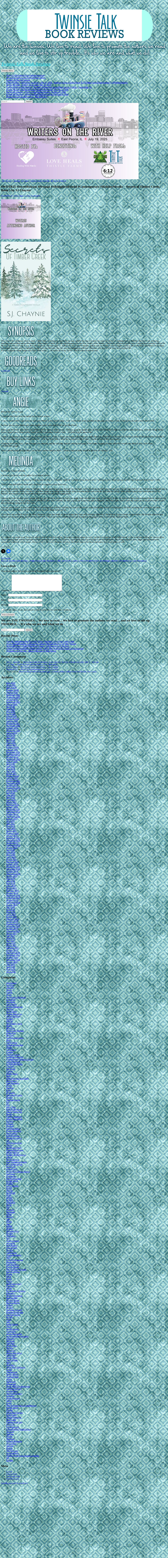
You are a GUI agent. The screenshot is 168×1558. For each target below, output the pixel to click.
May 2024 (10, 743)
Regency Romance (14, 1299)
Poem (8, 1280)
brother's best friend (14, 1041)
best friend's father (14, 1027)
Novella (9, 1253)
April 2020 (11, 860)
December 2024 (13, 727)
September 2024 (13, 734)
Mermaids (10, 1215)
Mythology (11, 1239)
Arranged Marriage (14, 1010)
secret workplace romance (17, 1339)
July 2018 (10, 910)
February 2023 (12, 779)
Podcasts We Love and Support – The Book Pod (26, 97)
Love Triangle (12, 1189)
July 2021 (10, 824)
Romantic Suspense (14, 1315)
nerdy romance (12, 1244)
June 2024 (10, 741)
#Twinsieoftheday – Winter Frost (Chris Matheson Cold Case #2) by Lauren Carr (41, 561)
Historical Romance (14, 1153)
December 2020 (13, 841)
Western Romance (14, 1444)
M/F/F (9, 1191)
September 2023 (13, 762)
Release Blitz (12, 1301)
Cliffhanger (11, 1053)
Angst (8, 998)
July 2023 (10, 767)
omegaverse (11, 1256)
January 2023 (12, 781)
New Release (11, 1249)
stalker (9, 1382)
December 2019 (13, 870)
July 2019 (10, 882)
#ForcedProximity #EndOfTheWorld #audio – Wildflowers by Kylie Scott (37, 649)
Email (4, 603)
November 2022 (13, 786)
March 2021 (11, 834)
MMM (9, 1229)
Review (9, 1308)
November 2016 (13, 958)
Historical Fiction (13, 1151)
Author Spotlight (13, 1019)
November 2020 (13, 844)
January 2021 (12, 839)
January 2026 (12, 696)
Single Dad (11, 1358)
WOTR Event (12, 1454)
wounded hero (12, 1456)
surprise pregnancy (14, 1397)
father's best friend (14, 1122)
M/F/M (9, 1194)
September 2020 (13, 848)
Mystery (9, 1237)
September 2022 (13, 791)
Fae (7, 1108)
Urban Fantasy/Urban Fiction (18, 1432)
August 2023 (11, 765)
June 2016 (10, 970)
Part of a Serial (12, 1268)
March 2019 (11, 891)
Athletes (9, 1012)
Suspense (10, 1399)
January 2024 (12, 753)
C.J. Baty (10, 668)
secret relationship (14, 1337)
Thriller (9, 1413)
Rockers (9, 1311)
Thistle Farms (12, 1411)
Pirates (9, 1277)
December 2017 (13, 927)
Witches (9, 1449)
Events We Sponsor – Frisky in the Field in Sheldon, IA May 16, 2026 (36, 92)
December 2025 (13, 698)
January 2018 (12, 925)
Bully (8, 1043)
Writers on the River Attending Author (22, 1459)
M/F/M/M (10, 1196)
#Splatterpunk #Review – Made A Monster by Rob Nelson (31, 654)
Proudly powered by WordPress (14, 1486)
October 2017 (12, 932)
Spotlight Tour (12, 1380)
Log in (9, 1475)
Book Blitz (11, 1036)
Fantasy (9, 1117)
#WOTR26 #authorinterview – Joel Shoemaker (37, 668)
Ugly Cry (10, 1428)
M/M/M (9, 1203)
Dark (8, 1079)
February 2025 (12, 722)
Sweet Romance (13, 1401)
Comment (6, 593)
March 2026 (11, 691)
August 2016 (11, 965)
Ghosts (9, 1148)
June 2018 (10, 913)
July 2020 (10, 853)
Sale (8, 1325)
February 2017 (12, 951)
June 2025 (10, 712)
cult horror (10, 1072)
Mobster (9, 1232)
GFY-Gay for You (13, 1146)
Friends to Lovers (13, 1141)
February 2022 (12, 808)
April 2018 (11, 918)
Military (9, 1220)
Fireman (9, 1127)
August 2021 (11, 822)
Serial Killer (11, 1349)
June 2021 (10, 827)
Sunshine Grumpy (14, 1392)
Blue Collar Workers (15, 1034)
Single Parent (12, 1363)
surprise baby (12, 1394)
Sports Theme (12, 1377)
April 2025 (11, 717)
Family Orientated (14, 1115)
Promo (9, 1292)
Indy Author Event (14, 1167)
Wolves (9, 1451)
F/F (7, 1105)
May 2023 (10, 772)
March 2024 (11, 748)
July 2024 (10, 738)
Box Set (9, 1038)
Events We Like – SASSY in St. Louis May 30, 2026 (28, 85)
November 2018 (13, 901)
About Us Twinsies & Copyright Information (25, 75)
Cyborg (9, 1074)
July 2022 (10, 796)
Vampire (10, 1435)
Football (9, 1129)
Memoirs (10, 1213)
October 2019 (12, 875)
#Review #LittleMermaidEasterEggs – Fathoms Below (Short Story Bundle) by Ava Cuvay (57, 675)
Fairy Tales (11, 1110)
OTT (8, 1260)
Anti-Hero (10, 1005)
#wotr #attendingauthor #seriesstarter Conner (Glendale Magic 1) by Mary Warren (41, 647)
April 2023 (11, 774)
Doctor (9, 1089)
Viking (9, 1440)
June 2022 (10, 798)
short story (10, 1354)
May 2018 (10, 915)
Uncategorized (12, 1430)
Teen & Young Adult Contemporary (21, 1408)
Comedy (10, 1055)
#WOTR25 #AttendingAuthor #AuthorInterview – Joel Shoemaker (114, 561)
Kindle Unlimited (13, 1182)
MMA (9, 1225)
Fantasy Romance (13, 1120)
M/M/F (9, 1201)
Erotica (9, 1101)
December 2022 (13, 784)
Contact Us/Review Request (18, 80)
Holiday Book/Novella (39, 181)
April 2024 (11, 746)
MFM (8, 1218)
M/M (8, 1198)
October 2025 (12, 703)
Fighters (9, 1124)
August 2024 (11, 736)
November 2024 (13, 729)
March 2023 (11, 777)
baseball (9, 1022)
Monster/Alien (12, 1234)
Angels (9, 996)
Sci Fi (8, 1330)
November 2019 (13, 872)
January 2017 (12, 953)
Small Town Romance (15, 1370)
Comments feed (13, 1479)
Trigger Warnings (13, 1420)
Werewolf (10, 1442)
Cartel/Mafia (11, 1046)
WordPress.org (12, 1482)
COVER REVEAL (14, 1067)
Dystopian (10, 1096)
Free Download (12, 1139)
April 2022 (11, 803)
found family (11, 1136)
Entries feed (11, 1477)
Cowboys (10, 1070)
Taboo (9, 1404)
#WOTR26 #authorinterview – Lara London (39, 670)
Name (4, 598)
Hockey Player (12, 1155)
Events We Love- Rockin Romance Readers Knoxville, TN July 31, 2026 (37, 89)
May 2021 (10, 829)
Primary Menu (7, 71)
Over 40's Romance (14, 1263)
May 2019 (10, 886)
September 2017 (13, 934)
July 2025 (10, 710)
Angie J (21, 196)
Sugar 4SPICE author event (18, 1389)
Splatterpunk (11, 1375)
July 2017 (10, 939)
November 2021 (13, 815)
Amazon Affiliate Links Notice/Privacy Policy (26, 78)
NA (7, 1241)
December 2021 (13, 812)
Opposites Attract (13, 1258)
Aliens (9, 993)
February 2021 (12, 836)
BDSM (9, 1024)
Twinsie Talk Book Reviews (25, 63)
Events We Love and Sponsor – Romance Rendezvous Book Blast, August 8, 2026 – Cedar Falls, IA (48, 87)
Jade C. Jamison (13, 665)
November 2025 (13, 700)
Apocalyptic (11, 1007)
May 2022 (10, 801)
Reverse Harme (12, 1306)
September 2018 (13, 906)
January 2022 (12, 810)
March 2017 (11, 949)
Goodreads (5, 371)
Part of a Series (12, 1270)
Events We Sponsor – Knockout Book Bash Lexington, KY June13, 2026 (37, 94)
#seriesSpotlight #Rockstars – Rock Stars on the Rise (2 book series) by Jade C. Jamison (60, 665)
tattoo (8, 1406)
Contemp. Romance (20, 181)
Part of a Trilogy (13, 1275)
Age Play (10, 991)
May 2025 (10, 715)
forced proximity (13, 1132)
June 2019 (10, 884)
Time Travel (11, 1418)
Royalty (9, 1320)
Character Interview (14, 1048)
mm (8, 1222)
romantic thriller (13, 1318)
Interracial (10, 1177)
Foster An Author (13, 1134)
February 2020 (12, 865)
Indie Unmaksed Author (16, 1165)
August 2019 (11, 879)
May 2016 (10, 972)
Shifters (9, 1351)
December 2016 (13, 956)
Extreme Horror (13, 1103)
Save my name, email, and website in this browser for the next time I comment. (38, 613)
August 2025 (11, 707)
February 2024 (12, 750)
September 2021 (13, 820)
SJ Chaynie (6, 558)
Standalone (11, 1385)
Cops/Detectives (13, 1065)
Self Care (10, 1342)
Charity (9, 1050)
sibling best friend (58, 181)
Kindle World (12, 1184)
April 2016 (11, 975)
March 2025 (11, 719)
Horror (9, 1160)
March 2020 (11, 863)
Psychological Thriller (15, 1294)
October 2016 (12, 960)
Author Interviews (14, 1017)
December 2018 (13, 898)
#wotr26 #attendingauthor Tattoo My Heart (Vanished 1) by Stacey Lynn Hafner (40, 644)
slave (8, 1366)
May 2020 (10, 858)
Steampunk (11, 1387)
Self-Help (10, 1346)
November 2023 (13, 758)
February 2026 (12, 693)
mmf (8, 1227)
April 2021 (11, 832)
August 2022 (11, 793)
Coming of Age (12, 1058)
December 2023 (13, 755)
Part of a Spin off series (16, 1272)
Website (4, 608)
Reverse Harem (12, 1303)
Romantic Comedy (14, 1313)
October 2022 (12, 789)
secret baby (11, 1334)
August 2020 (11, 851)
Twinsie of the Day (14, 1425)
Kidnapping (11, 1179)
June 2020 (10, 855)
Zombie (9, 1463)
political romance (13, 1287)
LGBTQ (9, 1186)
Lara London (11, 670)
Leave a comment (32, 196)
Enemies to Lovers (14, 1098)
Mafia (8, 1208)
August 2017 (11, 937)
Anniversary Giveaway (16, 1000)
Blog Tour (10, 1031)
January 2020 (12, 867)
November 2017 (13, 929)
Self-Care (10, 1344)
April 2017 (11, 946)
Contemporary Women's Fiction (19, 1062)
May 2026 (10, 686)
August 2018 (11, 908)
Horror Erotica (12, 1163)
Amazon (4, 391)
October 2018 (12, 903)
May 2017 (10, 944)
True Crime (11, 1423)
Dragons (10, 1091)
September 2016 (13, 963)
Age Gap (10, 988)
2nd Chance (6, 181)
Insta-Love (11, 1170)
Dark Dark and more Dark (17, 1081)
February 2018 (12, 922)
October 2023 (12, 760)
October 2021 (12, 817)
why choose (11, 1447)
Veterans (10, 1437)
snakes (9, 1373)
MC (8, 1210)
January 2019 (12, 896)
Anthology (10, 1003)
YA (7, 1461)
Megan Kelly (11, 672)
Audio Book (11, 1015)
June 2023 (10, 770)
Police (9, 1284)
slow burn (10, 1368)
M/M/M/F (10, 1206)
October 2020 (12, 846)
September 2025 (13, 705)
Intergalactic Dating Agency (18, 1175)
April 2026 (11, 688)
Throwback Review (14, 1416)
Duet (8, 1093)
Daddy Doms (12, 1077)
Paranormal (11, 1265)
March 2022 (11, 805)
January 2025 (12, 724)
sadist (8, 1323)
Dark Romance (12, 1086)
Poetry (9, 1282)
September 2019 (13, 877)
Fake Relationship (14, 1112)
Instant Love (11, 1172)
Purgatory (10, 1296)
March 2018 (11, 920)
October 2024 (12, 731)
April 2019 (11, 889)
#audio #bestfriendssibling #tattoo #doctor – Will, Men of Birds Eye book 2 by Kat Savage (44, 651)
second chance (12, 1332)
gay (7, 1144)
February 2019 (12, 894)
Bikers (9, 1029)
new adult (10, 1246)
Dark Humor (11, 1084)
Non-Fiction (11, 1251)
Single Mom (11, 1361)
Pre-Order (10, 1289)
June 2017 (10, 941)
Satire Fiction (12, 1327)
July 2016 (10, 968)
